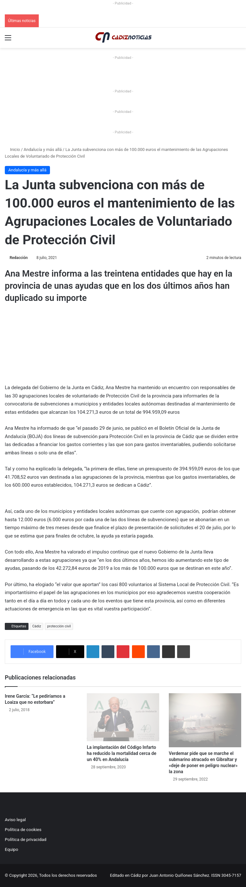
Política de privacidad (25, 839)
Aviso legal (15, 819)
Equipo (11, 849)
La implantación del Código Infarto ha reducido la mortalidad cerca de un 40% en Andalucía (121, 753)
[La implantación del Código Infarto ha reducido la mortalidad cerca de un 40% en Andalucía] (123, 717)
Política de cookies (23, 829)
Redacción (19, 257)
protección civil (59, 626)
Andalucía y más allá (43, 149)
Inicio (12, 149)
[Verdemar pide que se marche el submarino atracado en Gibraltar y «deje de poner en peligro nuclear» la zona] (205, 720)
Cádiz (36, 626)
